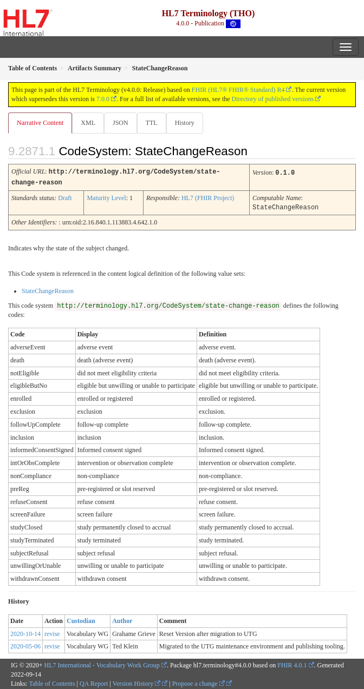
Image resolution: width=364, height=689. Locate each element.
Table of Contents (52, 682)
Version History (137, 682)
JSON (120, 123)
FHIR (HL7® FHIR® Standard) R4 (238, 90)
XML (88, 123)
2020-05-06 (25, 644)
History (184, 123)
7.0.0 (102, 99)
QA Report (94, 682)
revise (52, 632)
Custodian (81, 619)
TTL (152, 123)
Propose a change (198, 682)
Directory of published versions (273, 99)
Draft (65, 197)
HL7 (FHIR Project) (207, 197)
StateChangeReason (48, 289)
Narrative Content (40, 123)
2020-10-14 (25, 632)
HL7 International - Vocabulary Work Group (102, 663)
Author (122, 619)
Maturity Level (106, 197)
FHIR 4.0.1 (292, 663)
